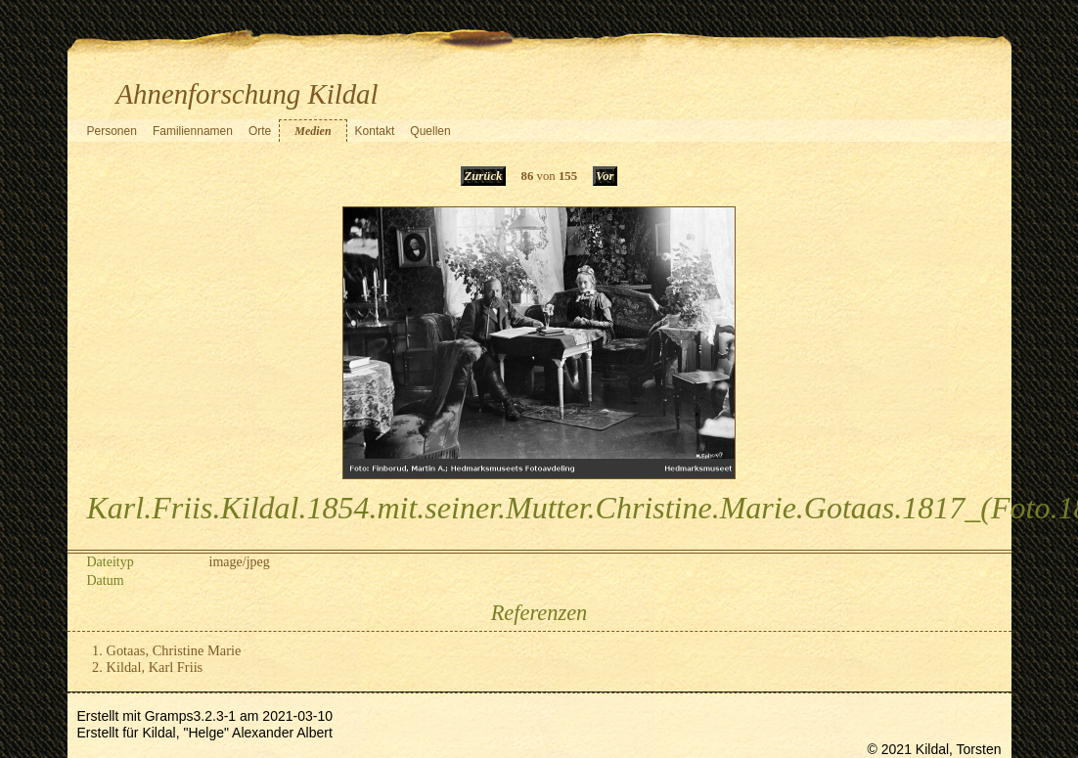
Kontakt (375, 131)
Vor (605, 176)
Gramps (169, 716)
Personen (112, 131)
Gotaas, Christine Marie (174, 650)
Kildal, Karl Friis (155, 667)
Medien (312, 131)
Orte (259, 131)
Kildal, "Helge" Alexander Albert (237, 732)
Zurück (483, 176)
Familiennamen (193, 131)
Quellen (430, 131)
